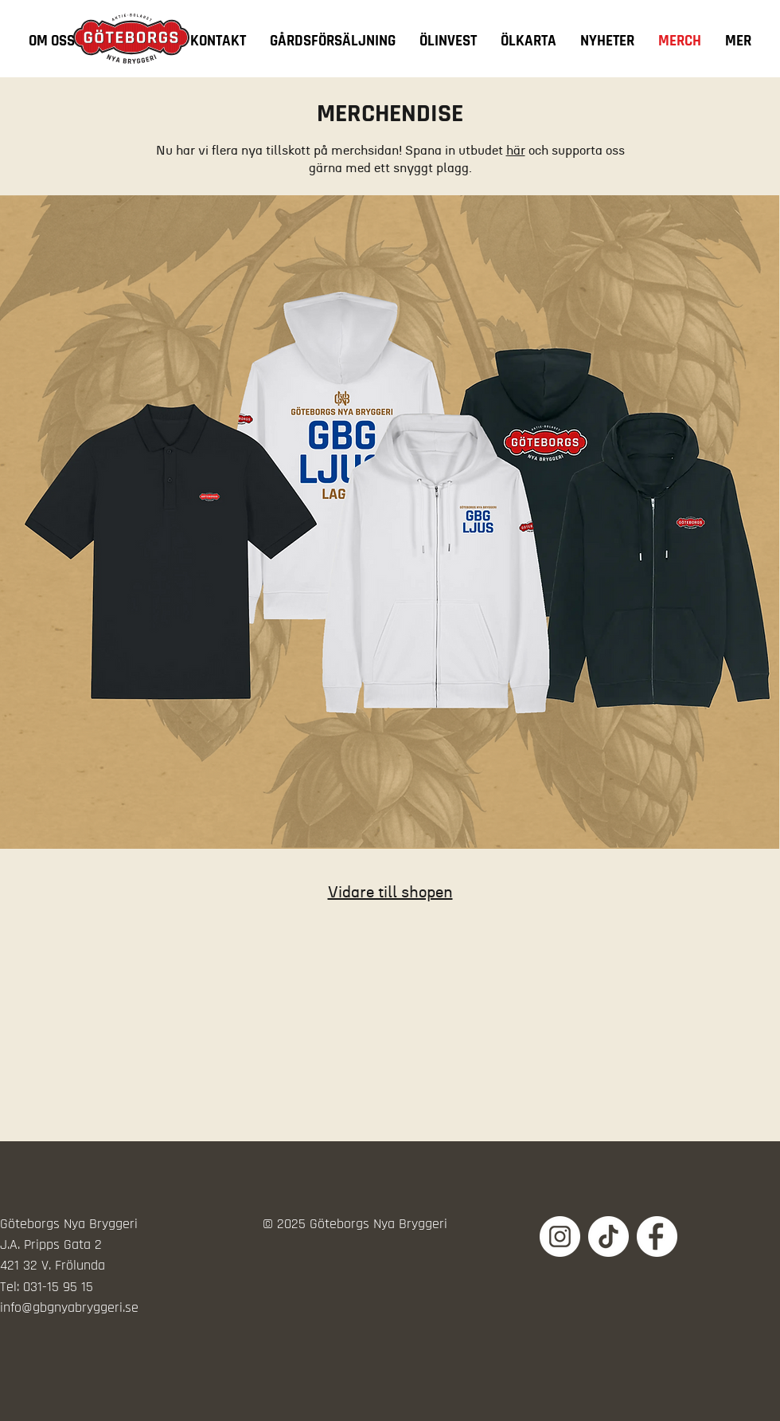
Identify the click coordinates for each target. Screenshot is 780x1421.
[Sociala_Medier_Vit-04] (657, 1236)
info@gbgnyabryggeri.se (69, 1307)
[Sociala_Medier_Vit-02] (560, 1236)
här (515, 150)
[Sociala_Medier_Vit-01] (608, 1236)
